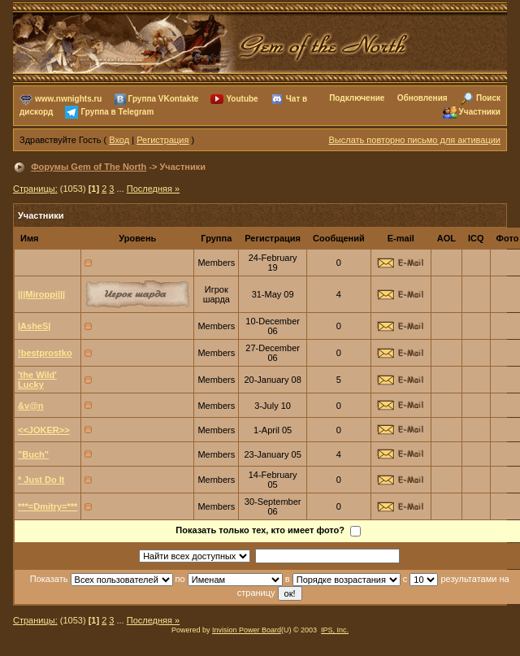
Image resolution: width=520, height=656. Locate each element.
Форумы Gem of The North (88, 167)
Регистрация (162, 140)
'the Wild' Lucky (37, 379)
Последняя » (153, 188)
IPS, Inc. (335, 630)
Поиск (488, 97)
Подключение (356, 97)
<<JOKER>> (44, 430)
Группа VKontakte (163, 98)
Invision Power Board (246, 630)
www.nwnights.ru (68, 98)
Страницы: (35, 188)
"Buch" (33, 454)
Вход (119, 140)
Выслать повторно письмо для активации (414, 140)
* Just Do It (41, 479)
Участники (479, 111)
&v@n (31, 406)
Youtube (242, 98)
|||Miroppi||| (41, 294)
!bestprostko (45, 353)
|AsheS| (34, 326)
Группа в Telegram (117, 111)
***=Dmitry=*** (47, 506)
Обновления (422, 97)
